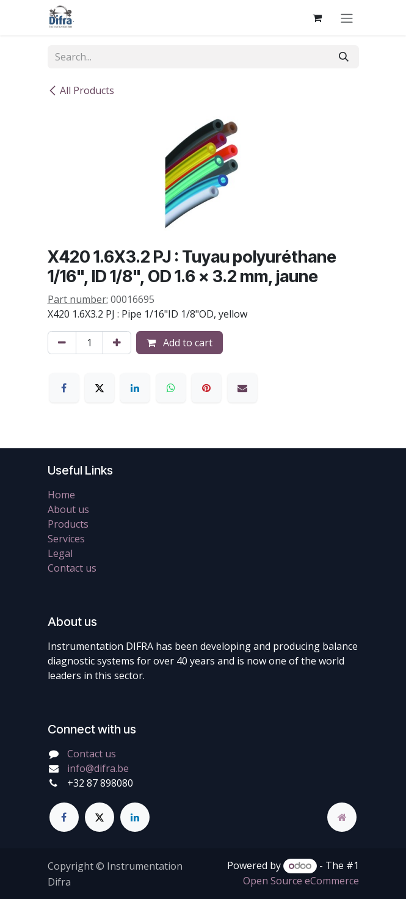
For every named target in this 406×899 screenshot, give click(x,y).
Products (68, 524)
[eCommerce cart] (317, 17)
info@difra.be (98, 768)
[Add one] (117, 342)
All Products (81, 90)
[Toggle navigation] (347, 18)
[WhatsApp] (171, 387)
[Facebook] (64, 387)
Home (61, 494)
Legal (60, 553)
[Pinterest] (206, 387)
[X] (99, 387)
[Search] (343, 56)
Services (66, 538)
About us (68, 509)
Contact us (72, 568)
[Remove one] (62, 342)
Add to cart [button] (179, 342)
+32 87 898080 (100, 783)
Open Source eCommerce (301, 880)
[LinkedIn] (135, 387)
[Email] (242, 387)
